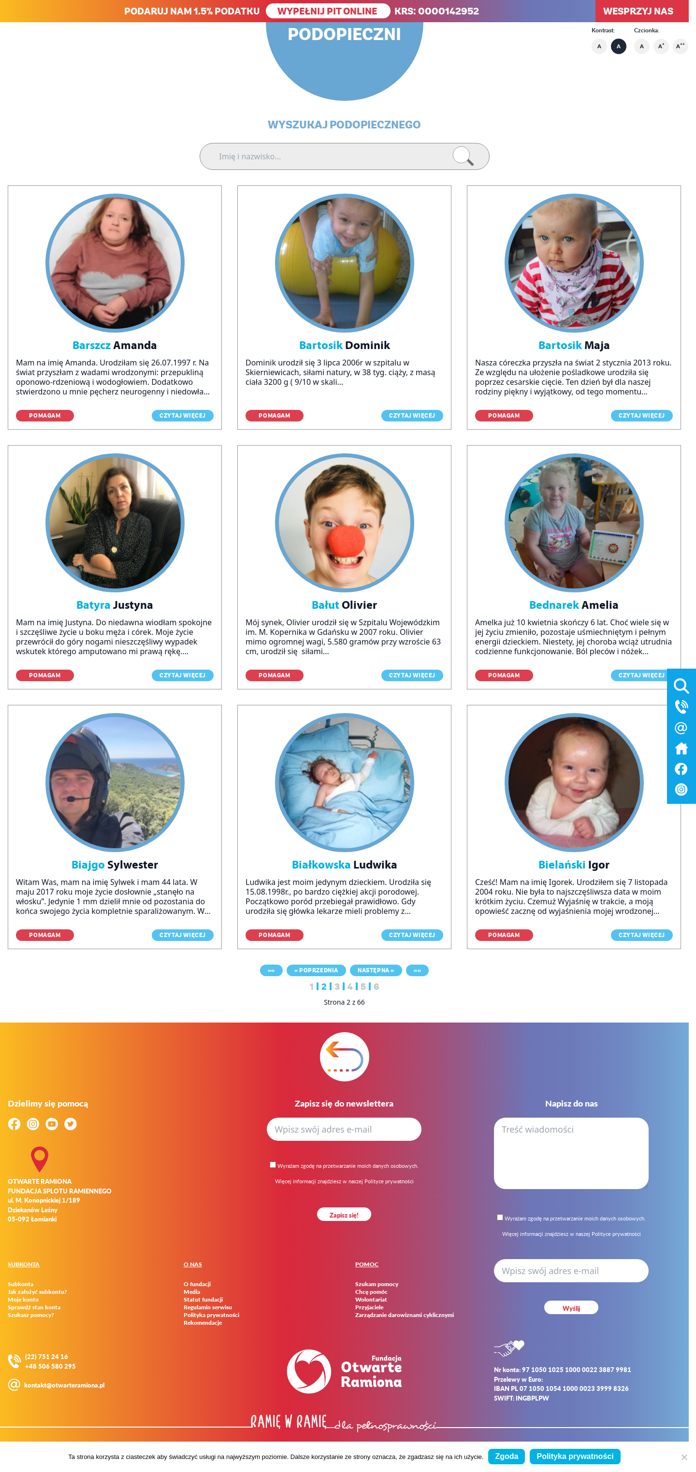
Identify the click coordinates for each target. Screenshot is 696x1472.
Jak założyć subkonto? (37, 1292)
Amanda (114, 345)
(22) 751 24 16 (46, 1356)
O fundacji (197, 1284)
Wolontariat (371, 1300)
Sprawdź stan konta (34, 1307)
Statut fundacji (203, 1300)
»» (417, 970)
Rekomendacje (203, 1323)
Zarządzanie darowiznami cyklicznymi (404, 1315)
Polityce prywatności (389, 1181)
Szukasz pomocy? (31, 1315)
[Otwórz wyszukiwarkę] (681, 684)
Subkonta (20, 1284)
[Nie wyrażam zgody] (684, 1457)
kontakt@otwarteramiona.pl (64, 1384)
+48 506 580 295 (50, 1366)
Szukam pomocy (376, 1284)
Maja (574, 345)
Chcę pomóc (371, 1292)
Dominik (344, 345)
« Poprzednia (316, 970)
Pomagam (44, 415)
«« (271, 970)
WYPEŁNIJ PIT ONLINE (328, 10)
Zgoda (506, 1456)
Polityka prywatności (211, 1315)
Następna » (376, 970)
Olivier (344, 605)
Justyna (114, 605)
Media (192, 1292)
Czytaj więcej (183, 415)
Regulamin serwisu (208, 1307)
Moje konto (23, 1300)
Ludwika (344, 864)
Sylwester (115, 864)
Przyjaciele (369, 1307)
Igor (573, 864)
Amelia (574, 605)
